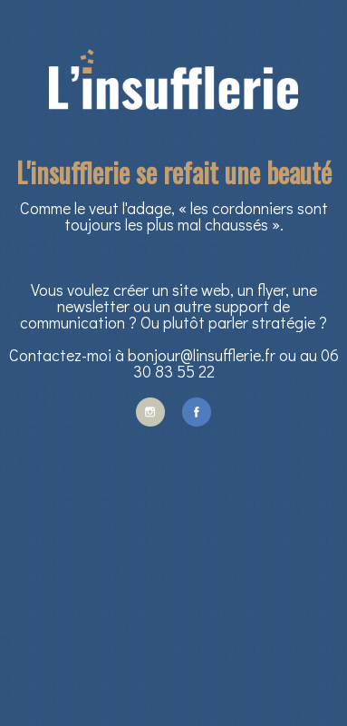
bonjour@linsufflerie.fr (201, 355)
